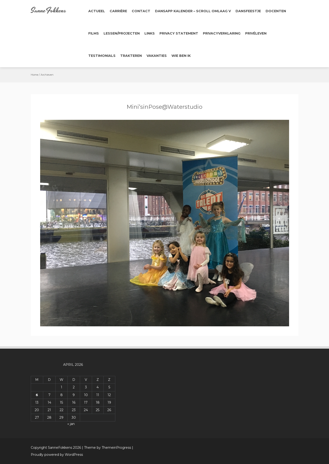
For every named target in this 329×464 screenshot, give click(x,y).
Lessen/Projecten (122, 33)
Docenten (276, 11)
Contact (141, 11)
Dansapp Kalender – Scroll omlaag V (193, 11)
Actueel (96, 11)
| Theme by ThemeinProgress (106, 447)
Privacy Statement (178, 33)
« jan (71, 424)
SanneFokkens (48, 10)
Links (149, 33)
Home (34, 74)
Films (93, 33)
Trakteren (131, 56)
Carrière (118, 11)
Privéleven (256, 33)
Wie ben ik (181, 56)
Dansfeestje (248, 11)
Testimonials (102, 56)
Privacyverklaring (221, 33)
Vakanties (157, 56)
